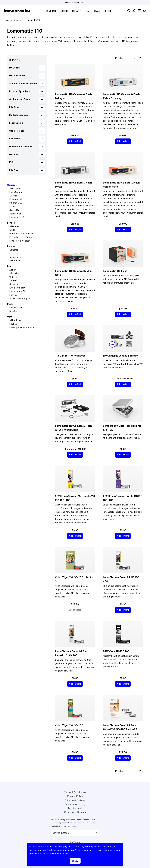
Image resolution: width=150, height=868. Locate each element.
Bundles (13, 311)
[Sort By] (125, 58)
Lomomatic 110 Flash (115, 270)
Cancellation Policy (75, 804)
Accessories (15, 214)
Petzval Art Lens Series (20, 237)
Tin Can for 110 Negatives (70, 355)
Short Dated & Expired (20, 298)
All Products (15, 260)
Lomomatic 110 (16, 217)
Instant (76, 11)
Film (87, 11)
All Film (12, 270)
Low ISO (13, 295)
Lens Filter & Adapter (19, 241)
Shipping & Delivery (75, 800)
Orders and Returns (75, 812)
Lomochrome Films (18, 291)
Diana (12, 206)
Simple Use (14, 210)
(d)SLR (12, 230)
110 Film (13, 280)
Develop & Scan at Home (21, 327)
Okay (75, 860)
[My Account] (134, 10)
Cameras (51, 11)
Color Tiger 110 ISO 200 (69, 725)
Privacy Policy (75, 796)
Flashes (13, 324)
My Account (75, 808)
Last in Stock (15, 307)
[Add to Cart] (75, 141)
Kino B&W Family (17, 288)
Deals (97, 11)
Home (7, 20)
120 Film (13, 277)
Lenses (64, 11)
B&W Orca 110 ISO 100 (116, 651)
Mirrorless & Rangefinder (21, 233)
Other (108, 11)
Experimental (15, 199)
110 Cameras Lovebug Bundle (120, 355)
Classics (13, 196)
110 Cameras (15, 203)
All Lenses (14, 226)
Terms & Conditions (75, 792)
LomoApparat (16, 192)
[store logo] (17, 10)
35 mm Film (14, 273)
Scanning (13, 284)
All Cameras (15, 188)
